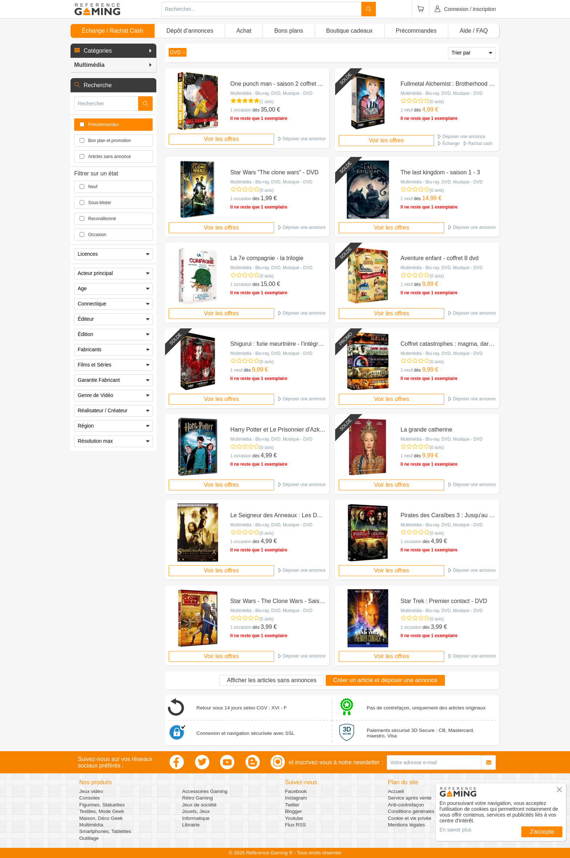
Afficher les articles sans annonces (271, 680)
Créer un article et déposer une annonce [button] (385, 680)
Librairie (191, 824)
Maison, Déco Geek (101, 818)
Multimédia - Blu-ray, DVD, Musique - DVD (271, 93)
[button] (113, 51)
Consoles (89, 798)
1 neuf (407, 110)
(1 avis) (267, 101)
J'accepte (542, 832)
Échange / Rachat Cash (112, 31)
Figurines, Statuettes (102, 805)
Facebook (296, 791)
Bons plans (288, 31)
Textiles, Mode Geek (101, 811)
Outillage (89, 838)
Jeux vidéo (91, 791)
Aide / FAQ (473, 31)
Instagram (296, 798)
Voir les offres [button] (221, 139)
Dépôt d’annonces (189, 31)
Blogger (293, 811)
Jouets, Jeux (196, 811)
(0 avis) (437, 101)
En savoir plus (455, 830)
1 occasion (240, 110)
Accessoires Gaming (205, 791)
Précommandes (416, 31)
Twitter (292, 805)
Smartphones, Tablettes (105, 831)
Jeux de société (199, 805)
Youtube (294, 818)
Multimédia (91, 824)
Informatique (196, 818)
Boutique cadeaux (349, 31)
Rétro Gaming (197, 798)
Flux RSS (295, 824)
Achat (243, 31)
